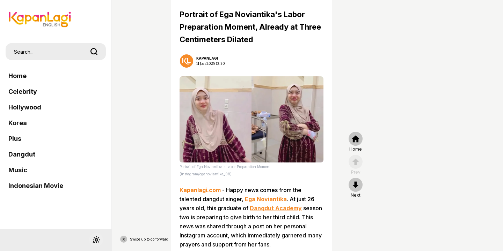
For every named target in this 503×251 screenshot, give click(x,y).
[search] (94, 51)
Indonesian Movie (35, 185)
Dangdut (21, 154)
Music (17, 170)
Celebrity (22, 91)
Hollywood (24, 107)
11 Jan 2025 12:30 (210, 63)
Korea (17, 123)
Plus (14, 138)
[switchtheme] (96, 240)
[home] (356, 142)
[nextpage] (356, 188)
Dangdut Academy (276, 208)
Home (17, 75)
